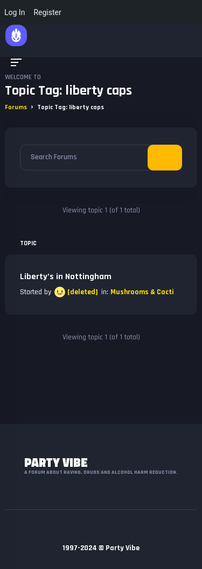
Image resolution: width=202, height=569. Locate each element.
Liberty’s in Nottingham (66, 276)
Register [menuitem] (47, 12)
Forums (16, 107)
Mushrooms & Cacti (142, 292)
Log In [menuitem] (14, 12)
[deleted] (82, 292)
